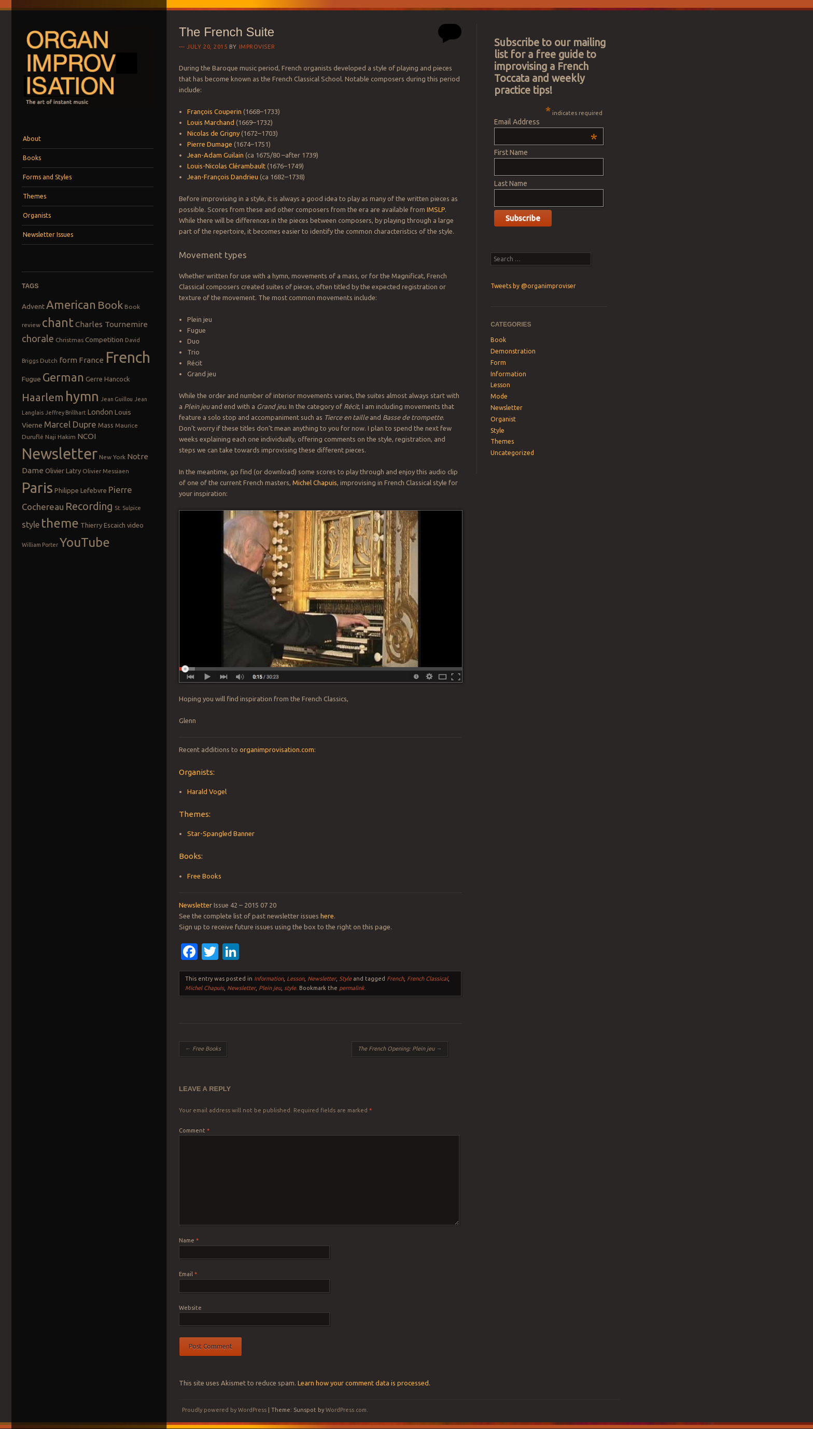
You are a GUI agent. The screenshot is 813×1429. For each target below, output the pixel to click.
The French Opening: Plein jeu (400, 1048)
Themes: (195, 814)
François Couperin (214, 111)
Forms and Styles (47, 177)
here (327, 915)
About (32, 138)
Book (498, 339)
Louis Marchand (210, 122)
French (395, 978)
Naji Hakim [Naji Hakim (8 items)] (60, 436)
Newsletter (195, 905)
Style (345, 978)
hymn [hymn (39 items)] (82, 396)
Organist (503, 419)
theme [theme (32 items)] (60, 523)
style (290, 988)
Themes (34, 196)
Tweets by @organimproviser (533, 285)
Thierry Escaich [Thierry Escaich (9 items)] (102, 525)
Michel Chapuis (314, 482)
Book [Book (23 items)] (110, 305)
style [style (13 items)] (30, 524)
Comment (194, 1130)
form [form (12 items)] (68, 360)
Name (189, 1240)
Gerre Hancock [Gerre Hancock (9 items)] (108, 379)
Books (32, 157)
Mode (499, 396)
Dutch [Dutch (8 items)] (49, 360)
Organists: (197, 772)
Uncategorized (512, 452)
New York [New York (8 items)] (112, 457)
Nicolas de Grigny (213, 133)
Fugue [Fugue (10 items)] (31, 379)
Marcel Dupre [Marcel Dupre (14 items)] (70, 424)
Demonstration (513, 351)
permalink (352, 988)
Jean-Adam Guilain (215, 155)
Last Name (510, 183)
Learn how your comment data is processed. (364, 1382)
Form (498, 362)
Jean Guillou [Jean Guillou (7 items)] (117, 399)
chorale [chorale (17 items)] (38, 338)
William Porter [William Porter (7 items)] (40, 545)
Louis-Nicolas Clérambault (226, 165)
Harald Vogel (207, 791)
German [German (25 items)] (63, 377)
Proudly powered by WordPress (224, 1410)
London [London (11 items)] (100, 411)
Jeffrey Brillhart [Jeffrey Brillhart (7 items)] (65, 412)
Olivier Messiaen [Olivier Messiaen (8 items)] (105, 471)
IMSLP (436, 209)
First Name (511, 152)
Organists (37, 215)
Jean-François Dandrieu (222, 176)
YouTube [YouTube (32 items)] (85, 542)
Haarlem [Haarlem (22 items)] (43, 397)
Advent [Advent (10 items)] (33, 306)
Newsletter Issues (48, 234)
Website (190, 1308)
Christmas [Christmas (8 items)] (69, 339)
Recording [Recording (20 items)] (89, 506)
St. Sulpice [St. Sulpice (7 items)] (128, 508)
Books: (191, 856)
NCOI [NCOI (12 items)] (86, 436)
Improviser (257, 47)
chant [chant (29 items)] (58, 322)
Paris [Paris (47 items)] (37, 487)
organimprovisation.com (277, 749)
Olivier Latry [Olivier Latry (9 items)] (63, 470)
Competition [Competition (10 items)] (104, 339)
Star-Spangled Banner (221, 833)
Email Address (545, 122)
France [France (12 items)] (91, 360)
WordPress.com (346, 1410)
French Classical (427, 978)
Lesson (295, 978)
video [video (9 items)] (135, 525)
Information (269, 978)
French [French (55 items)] (127, 357)
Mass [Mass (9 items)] (106, 425)
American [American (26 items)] (71, 304)
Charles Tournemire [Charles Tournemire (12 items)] (111, 324)
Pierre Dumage (209, 144)
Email (188, 1274)
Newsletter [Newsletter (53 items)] (59, 453)
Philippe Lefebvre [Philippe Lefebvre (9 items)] (80, 490)
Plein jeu (270, 988)
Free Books (204, 876)
